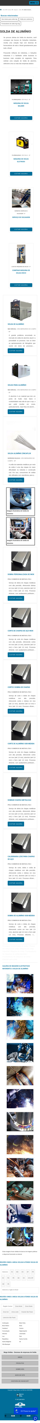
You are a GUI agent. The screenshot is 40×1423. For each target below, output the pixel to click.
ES (22, 1272)
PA (8, 1284)
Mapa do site (20, 1375)
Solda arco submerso (26, 19)
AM (3, 1284)
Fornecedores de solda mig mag (10, 23)
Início (20, 1357)
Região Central (7, 1306)
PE (13, 1278)
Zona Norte (18, 1306)
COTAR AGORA (21, 118)
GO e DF (30, 1278)
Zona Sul (6, 1312)
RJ (12, 1272)
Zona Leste (15, 1312)
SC (3, 1278)
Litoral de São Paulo (9, 1317)
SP (28, 1272)
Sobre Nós (20, 1369)
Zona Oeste (28, 1306)
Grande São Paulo (27, 1312)
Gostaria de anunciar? (20, 1381)
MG (17, 1272)
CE (24, 1278)
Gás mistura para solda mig (9, 19)
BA (18, 1278)
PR (33, 1272)
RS (8, 1278)
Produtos (20, 1363)
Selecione (5, 1272)
